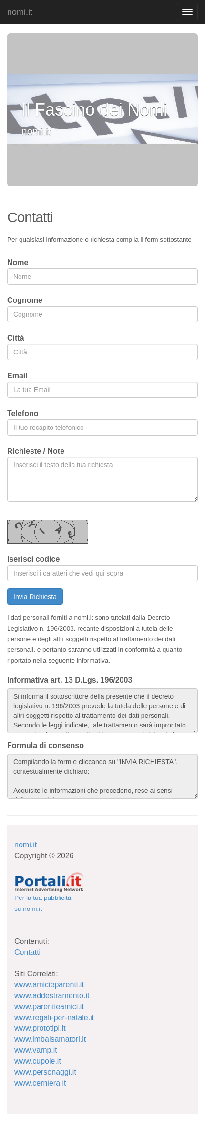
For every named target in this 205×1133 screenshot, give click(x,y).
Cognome (24, 300)
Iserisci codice (33, 559)
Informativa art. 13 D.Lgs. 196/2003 (69, 680)
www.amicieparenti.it (49, 985)
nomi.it (19, 12)
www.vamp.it (35, 1050)
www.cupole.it (37, 1061)
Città (15, 338)
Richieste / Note (35, 451)
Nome (17, 262)
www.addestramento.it (51, 996)
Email (17, 376)
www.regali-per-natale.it (54, 1018)
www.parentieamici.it (49, 1007)
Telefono (22, 413)
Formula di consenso (45, 745)
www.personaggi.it (45, 1072)
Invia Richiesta (35, 596)
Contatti (27, 952)
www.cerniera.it (40, 1083)
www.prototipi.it (40, 1028)
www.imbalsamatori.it (50, 1039)
